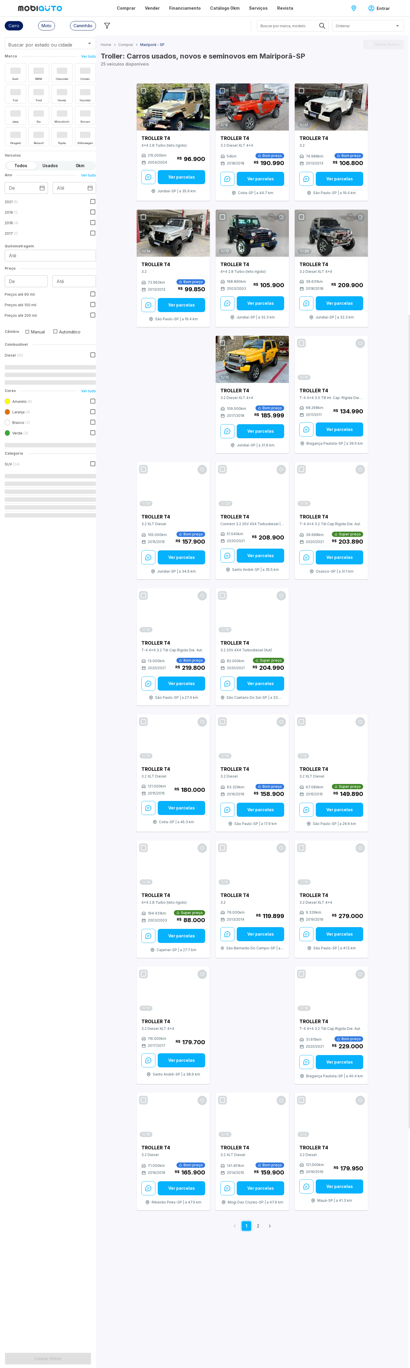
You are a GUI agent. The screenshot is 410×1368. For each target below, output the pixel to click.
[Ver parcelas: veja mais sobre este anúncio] (181, 177)
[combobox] (43, 45)
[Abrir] (89, 43)
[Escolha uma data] (42, 188)
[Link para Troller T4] (173, 107)
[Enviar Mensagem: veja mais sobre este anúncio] (148, 177)
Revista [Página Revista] (285, 8)
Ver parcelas (181, 176)
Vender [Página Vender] (152, 8)
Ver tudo (88, 56)
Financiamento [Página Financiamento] (185, 8)
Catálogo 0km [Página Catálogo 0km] (225, 8)
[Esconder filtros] (107, 25)
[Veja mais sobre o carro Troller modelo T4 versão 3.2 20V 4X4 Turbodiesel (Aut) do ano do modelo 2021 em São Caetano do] (252, 653)
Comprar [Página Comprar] (126, 8)
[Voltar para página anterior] (234, 1226)
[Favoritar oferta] (202, 91)
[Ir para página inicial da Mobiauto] (40, 8)
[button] (14, 25)
